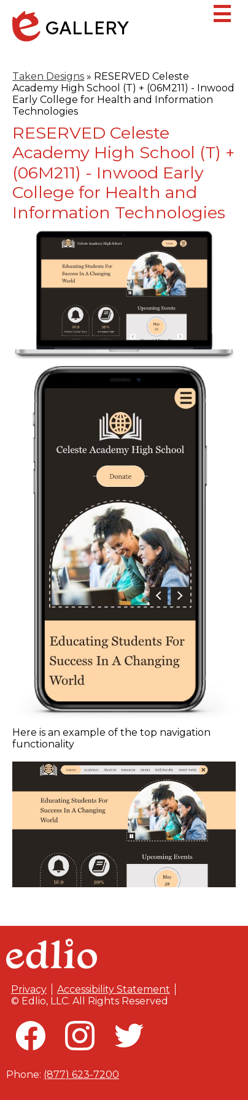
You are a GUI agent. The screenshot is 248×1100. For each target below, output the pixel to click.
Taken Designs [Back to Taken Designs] (48, 76)
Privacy (29, 989)
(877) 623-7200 (81, 1074)
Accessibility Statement (113, 989)
